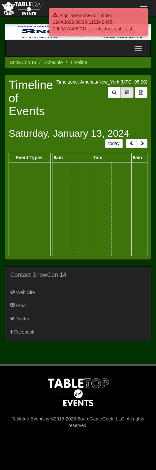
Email (19, 305)
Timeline (78, 62)
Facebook (22, 332)
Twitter (19, 318)
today (113, 143)
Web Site (22, 292)
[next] (142, 143)
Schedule (53, 62)
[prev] (131, 143)
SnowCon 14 (23, 62)
